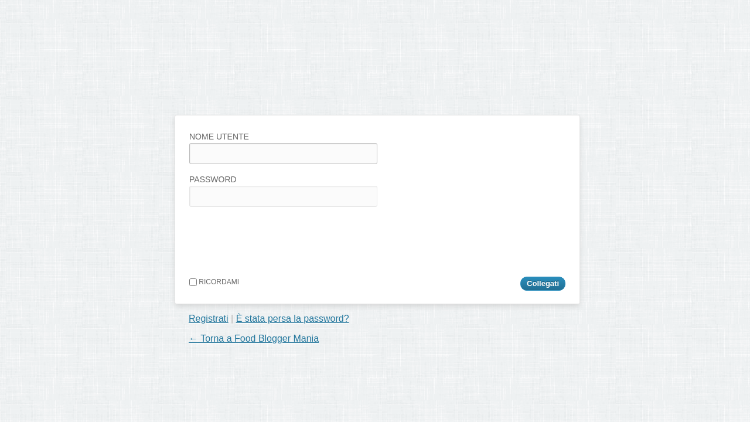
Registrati (209, 319)
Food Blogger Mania (266, 91)
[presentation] (278, 239)
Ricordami (214, 282)
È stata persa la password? (292, 319)
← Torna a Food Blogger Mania (254, 338)
